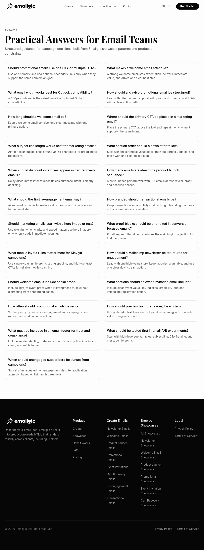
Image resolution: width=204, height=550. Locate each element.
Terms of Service (186, 435)
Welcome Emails (117, 435)
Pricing (127, 6)
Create (68, 6)
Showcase (86, 6)
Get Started (187, 6)
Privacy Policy (184, 428)
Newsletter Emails (118, 428)
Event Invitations (117, 467)
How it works (108, 6)
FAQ (75, 450)
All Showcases (150, 433)
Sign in (166, 6)
